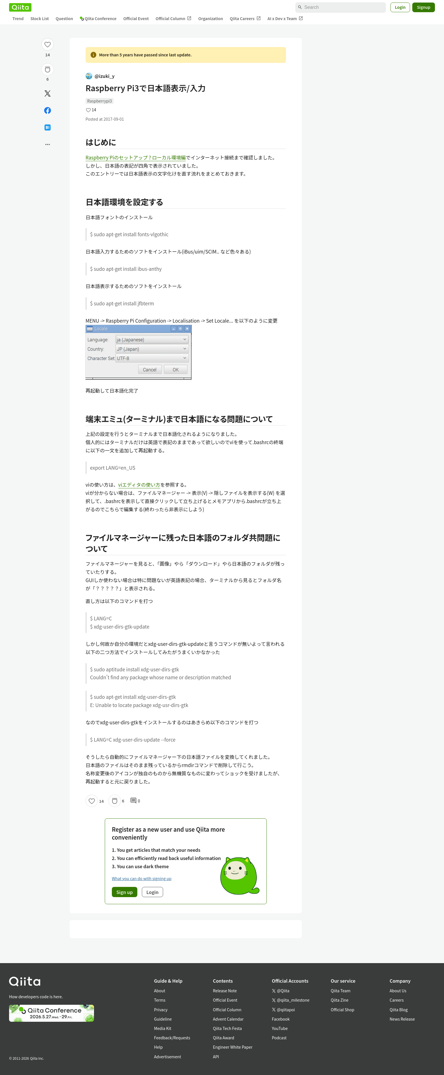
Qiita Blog (399, 1009)
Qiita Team (341, 990)
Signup (423, 7)
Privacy (160, 1009)
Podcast (279, 1037)
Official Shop (342, 1009)
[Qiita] (20, 7)
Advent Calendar (228, 1019)
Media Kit (162, 1028)
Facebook (281, 1019)
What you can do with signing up (141, 878)
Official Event (136, 18)
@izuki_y (100, 76)
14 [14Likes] (47, 55)
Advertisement (167, 1056)
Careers (397, 1000)
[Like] (47, 44)
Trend (18, 18)
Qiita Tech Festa (227, 1028)
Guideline (163, 1019)
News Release (402, 1019)
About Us (398, 990)
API (216, 1056)
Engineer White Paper (233, 1047)
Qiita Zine (340, 1000)
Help (158, 1047)
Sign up (124, 892)
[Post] (47, 93)
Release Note (225, 990)
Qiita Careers (245, 19)
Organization (210, 18)
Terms (159, 1000)
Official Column (174, 19)
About (159, 990)
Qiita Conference (98, 18)
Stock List (39, 18)
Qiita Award (223, 1037)
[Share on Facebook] (47, 110)
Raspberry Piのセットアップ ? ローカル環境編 (136, 157)
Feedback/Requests (172, 1037)
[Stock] (47, 69)
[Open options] (47, 144)
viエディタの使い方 (139, 484)
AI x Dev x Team (285, 19)
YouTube (280, 1028)
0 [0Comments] (135, 801)
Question (64, 18)
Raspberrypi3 (99, 101)
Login (400, 7)
